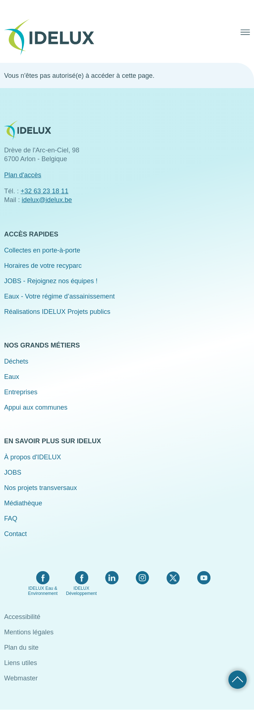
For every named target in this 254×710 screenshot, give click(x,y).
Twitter (173, 577)
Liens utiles (20, 663)
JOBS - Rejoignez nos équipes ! (50, 281)
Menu (245, 32)
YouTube (203, 577)
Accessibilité (22, 616)
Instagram (142, 577)
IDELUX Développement (81, 591)
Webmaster (21, 678)
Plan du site (21, 647)
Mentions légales (28, 632)
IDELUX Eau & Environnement (43, 591)
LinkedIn (112, 577)
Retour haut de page (237, 680)
